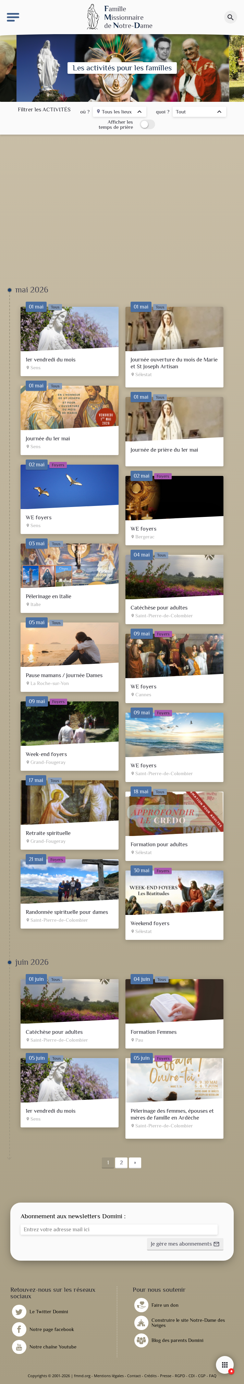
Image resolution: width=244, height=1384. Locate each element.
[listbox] (119, 113)
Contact (134, 1375)
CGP (202, 1375)
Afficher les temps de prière (116, 124)
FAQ (213, 1375)
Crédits (150, 1375)
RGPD (180, 1375)
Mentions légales (109, 1375)
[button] (185, 1244)
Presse (165, 1375)
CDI (191, 1375)
